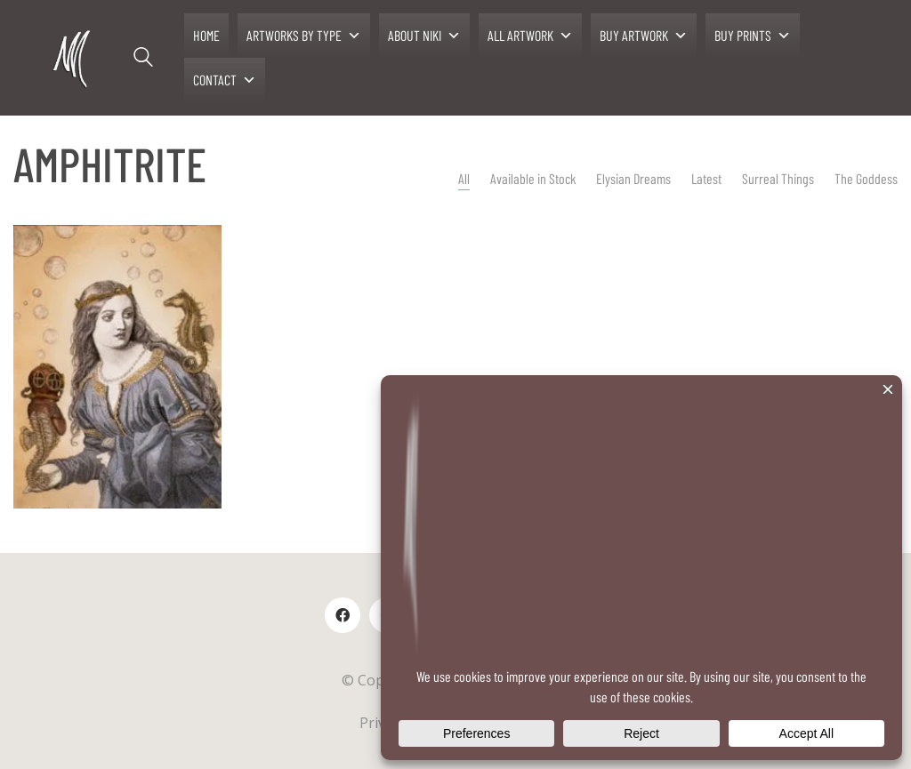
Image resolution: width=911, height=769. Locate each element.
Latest (706, 178)
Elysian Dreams (633, 178)
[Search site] (143, 59)
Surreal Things (778, 178)
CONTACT (224, 80)
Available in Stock (533, 178)
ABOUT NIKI (424, 35)
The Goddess (866, 178)
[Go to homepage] (73, 58)
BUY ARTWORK (644, 35)
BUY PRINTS (752, 35)
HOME (206, 35)
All (464, 178)
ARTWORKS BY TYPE (303, 35)
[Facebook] (342, 615)
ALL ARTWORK (530, 35)
